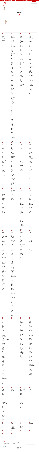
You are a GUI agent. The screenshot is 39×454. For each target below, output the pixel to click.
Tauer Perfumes (3, 390)
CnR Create (30, 77)
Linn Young (3, 270)
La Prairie (2, 240)
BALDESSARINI (21, 36)
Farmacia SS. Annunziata (22, 147)
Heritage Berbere (3, 198)
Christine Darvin (30, 68)
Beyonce (21, 55)
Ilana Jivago (12, 194)
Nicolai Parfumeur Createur (22, 244)
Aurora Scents (12, 136)
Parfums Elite (3, 338)
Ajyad (11, 57)
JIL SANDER (21, 211)
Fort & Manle (21, 158)
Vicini (20, 398)
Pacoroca (3, 320)
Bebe (20, 45)
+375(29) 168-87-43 (15, 0)
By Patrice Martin (21, 82)
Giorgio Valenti (30, 163)
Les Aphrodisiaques (3, 259)
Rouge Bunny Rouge (22, 352)
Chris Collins (30, 63)
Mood (11, 306)
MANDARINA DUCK (12, 248)
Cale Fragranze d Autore (31, 38)
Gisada (29, 164)
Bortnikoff (21, 69)
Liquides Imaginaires (4, 271)
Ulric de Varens (12, 389)
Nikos (20, 248)
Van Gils (20, 391)
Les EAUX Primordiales (4, 262)
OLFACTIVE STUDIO (31, 236)
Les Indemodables (3, 263)
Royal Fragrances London (22, 354)
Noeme (20, 252)
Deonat (2, 158)
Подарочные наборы (31, 431)
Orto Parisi (30, 248)
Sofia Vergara (30, 353)
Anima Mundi (12, 93)
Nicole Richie (21, 246)
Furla (20, 171)
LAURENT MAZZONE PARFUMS (4, 251)
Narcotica (21, 233)
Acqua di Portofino (12, 42)
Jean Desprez (21, 202)
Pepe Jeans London (3, 352)
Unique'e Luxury (12, 391)
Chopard (30, 62)
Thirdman (2, 406)
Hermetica (3, 199)
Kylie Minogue (30, 212)
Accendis (12, 38)
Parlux (2, 345)
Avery (11, 138)
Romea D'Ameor (21, 349)
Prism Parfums (3, 379)
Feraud (20, 150)
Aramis (11, 114)
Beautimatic (21, 44)
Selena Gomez (30, 334)
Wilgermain (30, 393)
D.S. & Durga (3, 144)
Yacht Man (12, 423)
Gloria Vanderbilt (30, 166)
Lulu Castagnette (3, 286)
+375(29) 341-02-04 (4, 0)
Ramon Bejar (21, 321)
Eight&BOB (12, 149)
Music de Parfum (12, 314)
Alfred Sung (12, 141)
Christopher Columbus (31, 69)
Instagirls (12, 198)
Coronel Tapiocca (30, 84)
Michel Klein (12, 286)
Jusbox (20, 226)
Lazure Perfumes (3, 252)
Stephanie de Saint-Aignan (31, 366)
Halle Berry (3, 190)
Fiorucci (20, 153)
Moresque (12, 307)
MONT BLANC (12, 303)
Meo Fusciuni (12, 280)
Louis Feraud (3, 279)
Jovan (20, 222)
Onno (29, 242)
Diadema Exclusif (3, 162)
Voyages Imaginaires (22, 408)
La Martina (3, 238)
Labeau (2, 242)
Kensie (29, 198)
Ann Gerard (12, 94)
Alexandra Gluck (12, 72)
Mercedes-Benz (12, 281)
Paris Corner (3, 342)
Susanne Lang (30, 370)
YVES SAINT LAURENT (13, 428)
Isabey (11, 200)
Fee (20, 149)
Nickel (20, 242)
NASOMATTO (21, 235)
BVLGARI (21, 81)
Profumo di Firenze (3, 381)
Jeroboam (21, 208)
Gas (29, 178)
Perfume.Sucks (3, 353)
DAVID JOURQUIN (3, 150)
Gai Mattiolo (30, 144)
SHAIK (29, 340)
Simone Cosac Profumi (31, 349)
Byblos (20, 83)
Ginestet (30, 161)
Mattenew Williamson (13, 268)
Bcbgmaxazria (21, 42)
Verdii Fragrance (21, 394)
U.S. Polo (11, 388)
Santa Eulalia (30, 326)
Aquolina (11, 110)
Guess (29, 174)
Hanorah (2, 193)
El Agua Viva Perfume (13, 151)
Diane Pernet (3, 165)
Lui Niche (2, 285)
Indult (11, 195)
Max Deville (12, 272)
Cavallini (30, 51)
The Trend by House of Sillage (4, 403)
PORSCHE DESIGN (3, 373)
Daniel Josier (3, 147)
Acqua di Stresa (12, 43)
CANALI (29, 40)
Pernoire (2, 354)
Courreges (30, 86)
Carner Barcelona (30, 44)
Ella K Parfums (12, 158)
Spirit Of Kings (30, 360)
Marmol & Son (12, 262)
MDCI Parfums (12, 277)
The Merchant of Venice (4, 400)
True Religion (3, 419)
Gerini (29, 154)
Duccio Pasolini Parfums (4, 175)
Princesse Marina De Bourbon (4, 378)
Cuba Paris (30, 90)
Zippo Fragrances (21, 427)
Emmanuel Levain (12, 162)
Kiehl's (29, 202)
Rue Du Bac (21, 358)
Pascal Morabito (3, 346)
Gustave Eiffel (30, 175)
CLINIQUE (30, 76)
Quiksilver (12, 320)
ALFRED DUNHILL (12, 73)
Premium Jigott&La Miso (4, 375)
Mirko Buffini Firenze (13, 293)
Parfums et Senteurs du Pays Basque (5, 339)
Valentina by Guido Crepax (22, 389)
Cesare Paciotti (30, 54)
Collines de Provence (31, 79)
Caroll (29, 45)
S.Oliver (29, 320)
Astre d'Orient (12, 128)
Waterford (30, 389)
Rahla (20, 319)
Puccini (2, 383)
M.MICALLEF (12, 232)
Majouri (11, 245)
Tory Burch (3, 416)
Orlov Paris (30, 246)
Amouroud (12, 85)
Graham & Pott (30, 169)
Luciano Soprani (3, 284)
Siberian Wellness (30, 345)
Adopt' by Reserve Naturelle (13, 46)
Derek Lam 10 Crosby (4, 160)
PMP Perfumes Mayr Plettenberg (5, 368)
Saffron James (30, 321)
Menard (11, 279)
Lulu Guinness (3, 287)
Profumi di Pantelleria (4, 380)
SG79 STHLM (30, 339)
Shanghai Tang (30, 342)
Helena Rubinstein (3, 212)
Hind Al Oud (3, 203)
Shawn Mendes (30, 343)
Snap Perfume (30, 352)
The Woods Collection (4, 404)
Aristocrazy (12, 119)
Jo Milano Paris (21, 215)
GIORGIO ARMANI (30, 162)
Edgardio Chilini (12, 147)
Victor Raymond (21, 400)
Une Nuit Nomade (12, 390)
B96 (20, 34)
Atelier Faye (12, 131)
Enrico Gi (11, 166)
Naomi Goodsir (21, 232)
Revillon (20, 336)
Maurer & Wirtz (12, 270)
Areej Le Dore (12, 117)
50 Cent (2, 41)
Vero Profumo (21, 395)
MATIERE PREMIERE (13, 267)
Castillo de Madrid (30, 49)
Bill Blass (21, 58)
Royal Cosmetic (21, 353)
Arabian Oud (12, 111)
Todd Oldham (3, 410)
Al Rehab (12, 63)
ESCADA (11, 171)
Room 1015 (21, 351)
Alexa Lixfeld (12, 71)
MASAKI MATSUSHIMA (13, 265)
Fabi (20, 145)
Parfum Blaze (3, 330)
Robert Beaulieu (21, 341)
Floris (20, 157)
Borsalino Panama (21, 68)
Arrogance (12, 123)
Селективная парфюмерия (4, 434)
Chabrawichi (30, 55)
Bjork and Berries (21, 59)
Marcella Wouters (12, 255)
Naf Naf (20, 258)
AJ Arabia (12, 55)
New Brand (21, 240)
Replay (20, 335)
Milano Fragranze (12, 289)
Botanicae (21, 70)
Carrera (30, 47)
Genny (29, 149)
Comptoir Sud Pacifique (31, 81)
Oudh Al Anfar (30, 250)
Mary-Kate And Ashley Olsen (13, 264)
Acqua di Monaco (12, 41)
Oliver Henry (30, 238)
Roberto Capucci (21, 343)
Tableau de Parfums (3, 388)
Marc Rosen (12, 254)
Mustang (12, 315)
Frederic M (21, 167)
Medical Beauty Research (13, 278)
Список (5, 15)
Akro (11, 58)
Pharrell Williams (3, 357)
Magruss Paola (12, 236)
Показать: (24, 15)
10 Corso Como (3, 34)
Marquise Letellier (12, 263)
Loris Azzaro (3, 277)
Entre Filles (12, 167)
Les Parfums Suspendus (4, 265)
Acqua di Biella (12, 40)
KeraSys (30, 199)
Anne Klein (12, 98)
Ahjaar (11, 54)
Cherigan (30, 60)
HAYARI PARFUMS (3, 194)
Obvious (30, 232)
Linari (2, 268)
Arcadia (11, 115)
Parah (2, 329)
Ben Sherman (21, 48)
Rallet (20, 320)
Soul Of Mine (30, 357)
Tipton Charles (3, 408)
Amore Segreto (12, 83)
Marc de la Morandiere (13, 251)
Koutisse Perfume (30, 209)
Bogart (20, 63)
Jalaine (20, 195)
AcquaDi (11, 44)
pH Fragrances (3, 356)
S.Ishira (29, 319)
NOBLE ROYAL (21, 251)
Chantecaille (30, 57)
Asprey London (12, 127)
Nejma (20, 239)
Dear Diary (3, 154)
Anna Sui (11, 96)
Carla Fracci (30, 42)
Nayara (20, 237)
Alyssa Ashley (12, 80)
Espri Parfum (12, 173)
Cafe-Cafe (30, 37)
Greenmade (30, 170)
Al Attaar (11, 59)
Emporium (12, 164)
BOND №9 (21, 66)
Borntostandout (21, 67)
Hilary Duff (3, 202)
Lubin (2, 289)
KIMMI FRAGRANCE (31, 204)
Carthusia (30, 48)
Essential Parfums (12, 175)
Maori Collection (12, 249)
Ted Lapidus (3, 393)
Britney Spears (21, 86)
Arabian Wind (12, 112)
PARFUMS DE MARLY (4, 336)
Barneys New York (21, 40)
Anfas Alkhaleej (12, 90)
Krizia (29, 213)
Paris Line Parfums (3, 343)
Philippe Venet (3, 359)
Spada (29, 359)
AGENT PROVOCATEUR (13, 53)
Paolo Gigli (3, 327)
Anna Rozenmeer (12, 95)
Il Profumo (12, 193)
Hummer (2, 211)
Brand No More (21, 73)
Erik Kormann (12, 169)
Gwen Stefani (30, 177)
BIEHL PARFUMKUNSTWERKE (23, 57)
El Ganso (11, 152)
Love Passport (3, 280)
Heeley (2, 195)
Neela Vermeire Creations (22, 238)
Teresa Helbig (3, 395)
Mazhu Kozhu (12, 275)
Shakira (30, 341)
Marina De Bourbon (12, 259)
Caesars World (30, 36)
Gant (29, 147)
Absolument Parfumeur (13, 37)
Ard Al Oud (12, 116)
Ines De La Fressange (13, 196)
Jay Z (20, 199)
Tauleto (2, 391)
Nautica (20, 236)
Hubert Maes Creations (4, 208)
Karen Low (30, 191)
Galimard (30, 145)
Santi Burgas (30, 327)
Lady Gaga (3, 245)
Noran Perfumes (21, 253)
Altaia (11, 77)
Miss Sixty (12, 294)
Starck (29, 361)
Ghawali (30, 157)
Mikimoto (12, 288)
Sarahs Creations (30, 330)
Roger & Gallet (21, 348)
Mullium (11, 313)
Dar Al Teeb (3, 148)
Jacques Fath (21, 193)
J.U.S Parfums (21, 190)
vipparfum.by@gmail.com (27, 0)
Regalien (21, 329)
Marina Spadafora (12, 261)
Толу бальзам (12, 435)
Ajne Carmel (12, 56)
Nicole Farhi (21, 245)
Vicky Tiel (21, 399)
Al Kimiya (12, 62)
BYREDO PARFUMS (22, 84)
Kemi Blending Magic (31, 196)
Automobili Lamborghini (13, 137)
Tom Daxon (3, 411)
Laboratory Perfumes (4, 244)
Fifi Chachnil (21, 152)
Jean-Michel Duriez (21, 206)
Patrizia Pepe (3, 347)
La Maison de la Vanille (4, 237)
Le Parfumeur (3, 255)
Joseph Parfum (21, 221)
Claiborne (30, 73)
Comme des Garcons (31, 80)
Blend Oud (21, 60)
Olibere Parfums (30, 237)
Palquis (2, 322)
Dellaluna (2, 156)
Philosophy (3, 360)
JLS (20, 213)
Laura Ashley (3, 249)
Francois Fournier (21, 165)
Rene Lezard (21, 332)
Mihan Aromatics (12, 287)
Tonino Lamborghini (3, 415)
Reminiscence (21, 330)
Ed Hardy (12, 145)
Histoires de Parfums (4, 204)
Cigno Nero (30, 71)
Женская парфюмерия (4, 431)
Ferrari (20, 151)
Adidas (11, 45)
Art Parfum (12, 124)
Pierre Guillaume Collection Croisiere (5, 362)
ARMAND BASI (12, 120)
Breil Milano (21, 75)
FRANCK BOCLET (21, 163)
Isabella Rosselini (12, 199)
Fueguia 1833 (21, 170)
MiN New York (12, 292)
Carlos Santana (30, 43)
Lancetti (2, 246)
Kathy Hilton (30, 194)
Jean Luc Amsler (21, 203)
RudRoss (21, 357)
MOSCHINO (12, 310)
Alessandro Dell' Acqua (13, 69)
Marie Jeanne (12, 258)
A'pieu (11, 35)
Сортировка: (29, 15)
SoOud (29, 355)
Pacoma (2, 319)
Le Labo (2, 254)
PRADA (2, 374)
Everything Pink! (12, 182)
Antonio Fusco (12, 105)
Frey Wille (21, 169)
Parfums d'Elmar (3, 335)
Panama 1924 (3, 323)
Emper (11, 163)
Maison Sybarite (12, 241)
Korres (29, 208)
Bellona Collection (21, 47)
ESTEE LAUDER (12, 177)
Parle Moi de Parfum (4, 344)
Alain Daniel (12, 66)
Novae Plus (21, 255)
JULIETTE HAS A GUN (22, 225)
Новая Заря (21, 431)
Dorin (2, 173)
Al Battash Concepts (13, 60)
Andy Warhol (12, 89)
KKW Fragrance (30, 206)
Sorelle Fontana (30, 356)
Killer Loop (30, 203)
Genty (29, 150)
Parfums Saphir (3, 340)
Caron (29, 46)
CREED (29, 88)
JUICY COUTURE (21, 224)
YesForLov (12, 424)
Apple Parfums (12, 108)
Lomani (2, 275)
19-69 (2, 37)
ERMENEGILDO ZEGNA (13, 170)
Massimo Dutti (12, 266)
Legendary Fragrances (4, 257)
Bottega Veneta (21, 71)
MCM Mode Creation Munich (13, 276)
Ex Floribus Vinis (12, 183)
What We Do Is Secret (31, 391)
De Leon (2, 153)
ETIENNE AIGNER (12, 179)
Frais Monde (21, 161)
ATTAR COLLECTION (13, 134)
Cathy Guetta (30, 50)
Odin (29, 233)
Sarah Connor (30, 329)
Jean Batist (3, 5)
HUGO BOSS (3, 209)
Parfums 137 (3, 332)
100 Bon (2, 35)
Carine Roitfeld (30, 41)
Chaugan (30, 59)
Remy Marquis (21, 331)
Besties (20, 53)
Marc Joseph (12, 253)
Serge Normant (30, 336)
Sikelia (29, 347)
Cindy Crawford (30, 72)
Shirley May (30, 344)
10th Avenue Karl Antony (4, 36)
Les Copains (3, 261)
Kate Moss (30, 193)
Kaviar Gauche (30, 195)
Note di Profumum (21, 254)
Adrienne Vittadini (12, 47)
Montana (12, 305)
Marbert (11, 250)
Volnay (20, 407)
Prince (2, 377)
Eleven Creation (12, 153)
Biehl (20, 56)
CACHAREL (30, 35)
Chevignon (30, 94)
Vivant (20, 406)
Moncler (11, 301)
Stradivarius (30, 367)
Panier (2, 325)
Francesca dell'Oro (21, 162)
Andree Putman (12, 88)
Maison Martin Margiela (13, 240)
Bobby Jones (21, 85)
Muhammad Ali (12, 312)
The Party (3, 401)
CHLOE (29, 61)
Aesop (11, 49)
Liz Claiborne (3, 272)
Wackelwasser (30, 388)
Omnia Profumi (30, 240)
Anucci (11, 107)
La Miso (2, 239)
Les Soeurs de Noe (3, 266)
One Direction (30, 241)
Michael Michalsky (12, 285)
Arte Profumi (12, 125)
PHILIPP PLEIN (3, 358)
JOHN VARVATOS (21, 219)
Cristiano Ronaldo (30, 89)
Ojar (29, 235)
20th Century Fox (3, 38)
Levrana (2, 267)
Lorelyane (3, 276)
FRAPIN (20, 166)
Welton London (30, 390)
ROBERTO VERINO (21, 344)
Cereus (29, 53)
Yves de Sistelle (12, 427)
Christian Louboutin (31, 66)
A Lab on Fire (12, 34)
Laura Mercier (3, 250)
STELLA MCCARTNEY (31, 364)
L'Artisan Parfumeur (3, 232)
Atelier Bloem (12, 129)
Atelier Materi (12, 132)
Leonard (2, 258)
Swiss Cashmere (30, 373)
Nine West (21, 249)
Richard (20, 338)
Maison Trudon (12, 242)
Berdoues (21, 50)
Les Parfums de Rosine (4, 264)
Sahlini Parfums (30, 322)
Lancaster (3, 288)
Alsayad (11, 76)
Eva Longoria (12, 180)
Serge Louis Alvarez (31, 335)
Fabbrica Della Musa (22, 144)
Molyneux (12, 299)
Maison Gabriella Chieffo (13, 238)
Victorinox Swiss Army (22, 402)
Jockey (20, 216)
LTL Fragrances (3, 283)
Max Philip (12, 274)
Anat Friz (11, 86)
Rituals (20, 340)
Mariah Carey (12, 257)
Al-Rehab (12, 64)
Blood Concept (21, 61)
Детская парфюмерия (31, 423)
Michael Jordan (12, 284)
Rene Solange (21, 333)
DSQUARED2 (3, 174)
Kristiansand (30, 211)
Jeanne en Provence (22, 207)
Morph (11, 309)
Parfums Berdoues (3, 333)
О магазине (18, 442)
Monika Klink (12, 302)
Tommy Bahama (3, 413)
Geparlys (30, 153)
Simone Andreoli (30, 348)
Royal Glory (21, 355)
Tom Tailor (3, 412)
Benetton (21, 49)
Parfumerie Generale (4, 331)
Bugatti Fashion (21, 79)
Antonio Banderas (12, 103)
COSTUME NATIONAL (31, 85)
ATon (11, 133)
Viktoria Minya (21, 403)
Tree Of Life (3, 417)
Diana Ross (3, 164)
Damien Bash (3, 145)
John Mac (21, 217)
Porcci (2, 372)
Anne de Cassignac (13, 97)
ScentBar (30, 331)
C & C (29, 34)
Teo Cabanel (3, 394)
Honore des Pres (3, 206)
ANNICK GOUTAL (12, 99)
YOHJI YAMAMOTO (12, 426)
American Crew (12, 81)
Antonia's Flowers (12, 102)
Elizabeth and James (13, 156)
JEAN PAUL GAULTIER (22, 204)
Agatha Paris (12, 51)
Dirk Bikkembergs (3, 169)
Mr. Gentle (12, 311)
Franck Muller (21, 164)
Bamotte (21, 38)
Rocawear (21, 345)
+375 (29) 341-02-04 (5, 446)
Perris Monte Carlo (3, 355)
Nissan (20, 250)
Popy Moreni (3, 371)
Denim (2, 157)
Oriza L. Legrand (30, 245)
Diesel (2, 166)
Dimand (2, 167)
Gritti (29, 171)
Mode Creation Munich (13, 297)
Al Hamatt (12, 61)
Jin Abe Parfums (21, 212)
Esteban (11, 176)
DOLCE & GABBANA (3, 171)
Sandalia (30, 325)
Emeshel (11, 161)
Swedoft (30, 371)
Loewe (2, 274)
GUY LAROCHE (30, 176)
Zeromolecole (21, 426)
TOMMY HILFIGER (3, 414)
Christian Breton (30, 64)
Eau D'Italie (12, 144)
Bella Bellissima (21, 46)
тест (11, 434)
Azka (11, 140)
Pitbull (2, 366)
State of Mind (30, 362)
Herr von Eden (3, 200)
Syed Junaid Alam (30, 374)
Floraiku (20, 156)
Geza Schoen (30, 156)
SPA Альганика (30, 358)
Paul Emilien (3, 348)
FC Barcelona (21, 148)
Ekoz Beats (12, 150)
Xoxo (2, 424)
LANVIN (2, 248)
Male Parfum (12, 246)
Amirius (11, 82)
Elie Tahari (12, 154)
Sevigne (30, 338)
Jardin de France (21, 196)
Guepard (30, 173)
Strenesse (30, 368)
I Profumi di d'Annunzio (13, 190)
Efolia (11, 148)
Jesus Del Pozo (21, 209)
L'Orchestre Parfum (3, 235)
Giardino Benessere (31, 160)
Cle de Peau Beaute (31, 75)
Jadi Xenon (21, 194)
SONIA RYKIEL (30, 354)
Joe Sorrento (21, 229)
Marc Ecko (12, 252)
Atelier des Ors (12, 130)
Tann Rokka (3, 389)
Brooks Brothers (21, 76)
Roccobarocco (21, 346)
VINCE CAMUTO (21, 404)
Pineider (2, 365)
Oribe (29, 244)
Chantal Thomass (30, 56)
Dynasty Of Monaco (3, 176)
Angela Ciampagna (12, 92)
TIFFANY (2, 407)
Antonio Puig (12, 106)
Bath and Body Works (22, 41)
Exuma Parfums (12, 186)
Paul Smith (3, 349)
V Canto (20, 388)
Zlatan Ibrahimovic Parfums (22, 428)
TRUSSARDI (3, 420)
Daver (2, 149)
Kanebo (30, 190)
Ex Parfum (12, 184)
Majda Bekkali (12, 244)
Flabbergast (21, 154)
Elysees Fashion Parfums (13, 160)
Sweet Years (30, 372)
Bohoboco (21, 64)
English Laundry (12, 165)
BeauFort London (21, 43)
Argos (11, 118)
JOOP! (20, 220)
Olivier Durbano (30, 239)
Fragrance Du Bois (21, 160)
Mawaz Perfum (12, 271)
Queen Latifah (12, 319)
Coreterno (30, 83)
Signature (30, 346)
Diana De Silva (3, 163)
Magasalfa (12, 235)
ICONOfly (12, 191)
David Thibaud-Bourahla (4, 151)
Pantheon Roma (3, 326)
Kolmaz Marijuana (30, 207)
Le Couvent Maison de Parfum (4, 253)
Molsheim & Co (12, 298)
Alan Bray (12, 67)
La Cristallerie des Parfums (4, 236)
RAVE (20, 325)
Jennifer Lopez (21, 228)
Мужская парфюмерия (13, 431)
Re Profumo (21, 326)
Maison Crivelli (12, 237)
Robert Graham (21, 342)
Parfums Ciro (3, 334)
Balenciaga (21, 37)
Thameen (2, 397)
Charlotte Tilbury (30, 58)
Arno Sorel (12, 121)
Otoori (29, 249)
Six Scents (30, 351)
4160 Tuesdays (3, 40)
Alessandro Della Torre (13, 70)
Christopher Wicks (31, 70)
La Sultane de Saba (3, 241)
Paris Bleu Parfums (3, 341)
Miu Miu (11, 296)
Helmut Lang (3, 196)
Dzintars (2, 177)
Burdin (20, 80)
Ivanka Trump (12, 202)
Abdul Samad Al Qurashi (13, 36)
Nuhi (20, 257)
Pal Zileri (2, 321)
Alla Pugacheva (12, 75)
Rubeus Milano (21, 356)
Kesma (29, 200)
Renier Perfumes (21, 334)
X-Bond (2, 423)
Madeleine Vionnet (12, 233)
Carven (29, 93)
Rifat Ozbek (21, 339)
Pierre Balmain (3, 361)
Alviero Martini (12, 79)
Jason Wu (21, 198)
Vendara (21, 393)
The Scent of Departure (4, 402)
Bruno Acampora (21, 77)
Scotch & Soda (30, 332)
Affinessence (12, 50)
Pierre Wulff (3, 364)
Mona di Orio (12, 300)
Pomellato (3, 370)
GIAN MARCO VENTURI (31, 158)
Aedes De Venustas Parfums (13, 48)
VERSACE (21, 397)
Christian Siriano (30, 67)
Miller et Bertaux (12, 290)
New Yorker (21, 241)
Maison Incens (12, 239)
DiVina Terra (3, 170)
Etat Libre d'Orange (13, 178)
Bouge (20, 72)
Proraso (2, 382)
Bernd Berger (21, 51)
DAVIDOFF (3, 152)
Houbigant (3, 207)
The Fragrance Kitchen (4, 398)
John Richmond (21, 218)
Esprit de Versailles (12, 174)
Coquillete (30, 82)
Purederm (3, 384)
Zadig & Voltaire (21, 423)
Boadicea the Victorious (22, 62)
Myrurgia (12, 316)
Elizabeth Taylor (12, 157)
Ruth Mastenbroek (21, 359)
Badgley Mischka (21, 35)
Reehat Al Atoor (21, 327)
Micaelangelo (12, 283)
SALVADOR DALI (30, 323)
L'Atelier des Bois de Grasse (4, 233)
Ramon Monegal (21, 322)
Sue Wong (30, 369)
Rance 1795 (21, 323)
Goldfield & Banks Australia (31, 167)
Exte (11, 187)
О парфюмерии (18, 446)
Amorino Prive (12, 84)
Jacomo (20, 191)
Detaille (2, 161)
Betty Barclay (21, 54)
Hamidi (2, 191)
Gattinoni (30, 148)
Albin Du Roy (12, 68)
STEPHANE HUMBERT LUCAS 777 (32, 365)
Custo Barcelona (30, 92)
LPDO (2, 281)
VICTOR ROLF (21, 401)
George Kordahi (30, 152)
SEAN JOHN (30, 333)
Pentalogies (3, 351)
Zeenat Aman (21, 424)
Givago (29, 165)
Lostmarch (3, 278)
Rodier (20, 347)
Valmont (21, 390)
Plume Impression (3, 367)
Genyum (30, 151)
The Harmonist (3, 399)
